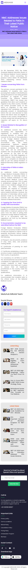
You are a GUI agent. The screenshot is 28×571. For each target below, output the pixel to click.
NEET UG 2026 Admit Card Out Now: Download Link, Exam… (17, 431)
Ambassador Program (7, 534)
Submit (14, 336)
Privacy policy (5, 518)
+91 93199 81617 (7, 507)
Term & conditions (6, 521)
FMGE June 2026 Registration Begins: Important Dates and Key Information (17, 442)
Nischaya (3, 537)
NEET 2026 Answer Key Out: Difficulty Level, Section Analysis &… (17, 351)
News (16, 29)
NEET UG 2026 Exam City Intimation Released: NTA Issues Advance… (17, 453)
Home (12, 29)
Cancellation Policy (6, 528)
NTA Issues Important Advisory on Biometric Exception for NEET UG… (17, 420)
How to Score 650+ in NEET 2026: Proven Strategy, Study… (17, 382)
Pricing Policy (5, 531)
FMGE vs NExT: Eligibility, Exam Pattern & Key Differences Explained (17, 362)
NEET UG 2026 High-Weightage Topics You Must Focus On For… (17, 373)
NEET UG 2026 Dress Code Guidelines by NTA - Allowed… (17, 411)
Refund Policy (5, 525)
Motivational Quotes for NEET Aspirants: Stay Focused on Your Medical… (17, 391)
